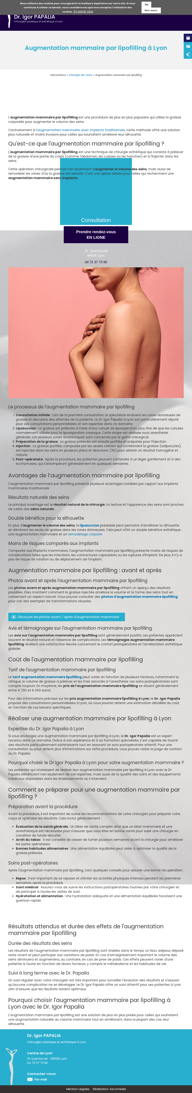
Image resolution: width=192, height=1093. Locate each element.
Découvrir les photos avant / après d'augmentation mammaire (68, 617)
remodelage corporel (85, 534)
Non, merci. (151, 9)
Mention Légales (78, 1089)
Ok (146, 4)
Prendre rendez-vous (96, 235)
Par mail (40, 1079)
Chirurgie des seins (80, 75)
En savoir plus (83, 11)
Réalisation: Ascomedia (109, 1089)
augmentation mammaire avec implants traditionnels (81, 130)
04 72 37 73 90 (96, 262)
